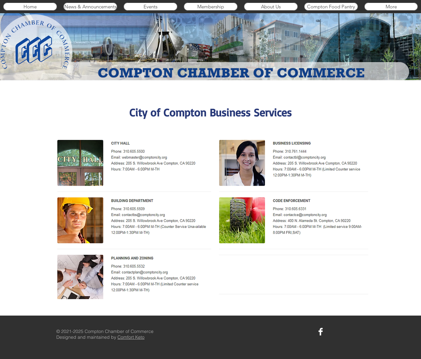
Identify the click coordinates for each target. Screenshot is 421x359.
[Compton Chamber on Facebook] (320, 332)
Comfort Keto (131, 337)
